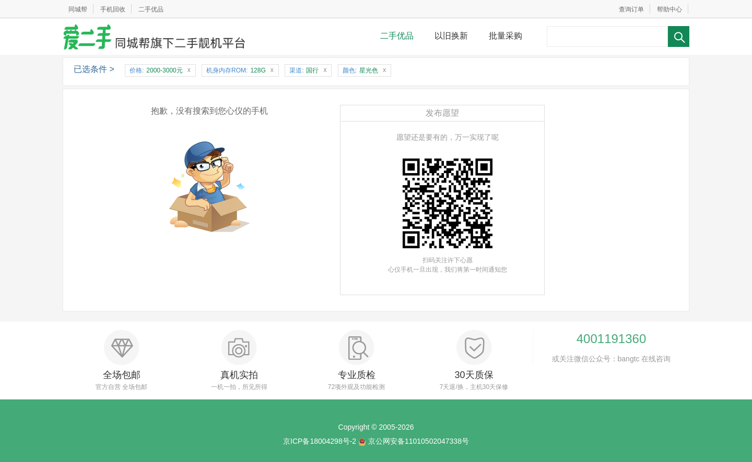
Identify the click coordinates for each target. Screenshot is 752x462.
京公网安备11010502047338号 (418, 441)
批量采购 (505, 35)
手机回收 (112, 9)
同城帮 (77, 9)
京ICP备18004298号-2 (319, 441)
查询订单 (631, 9)
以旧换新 (451, 35)
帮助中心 (669, 9)
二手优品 (150, 9)
